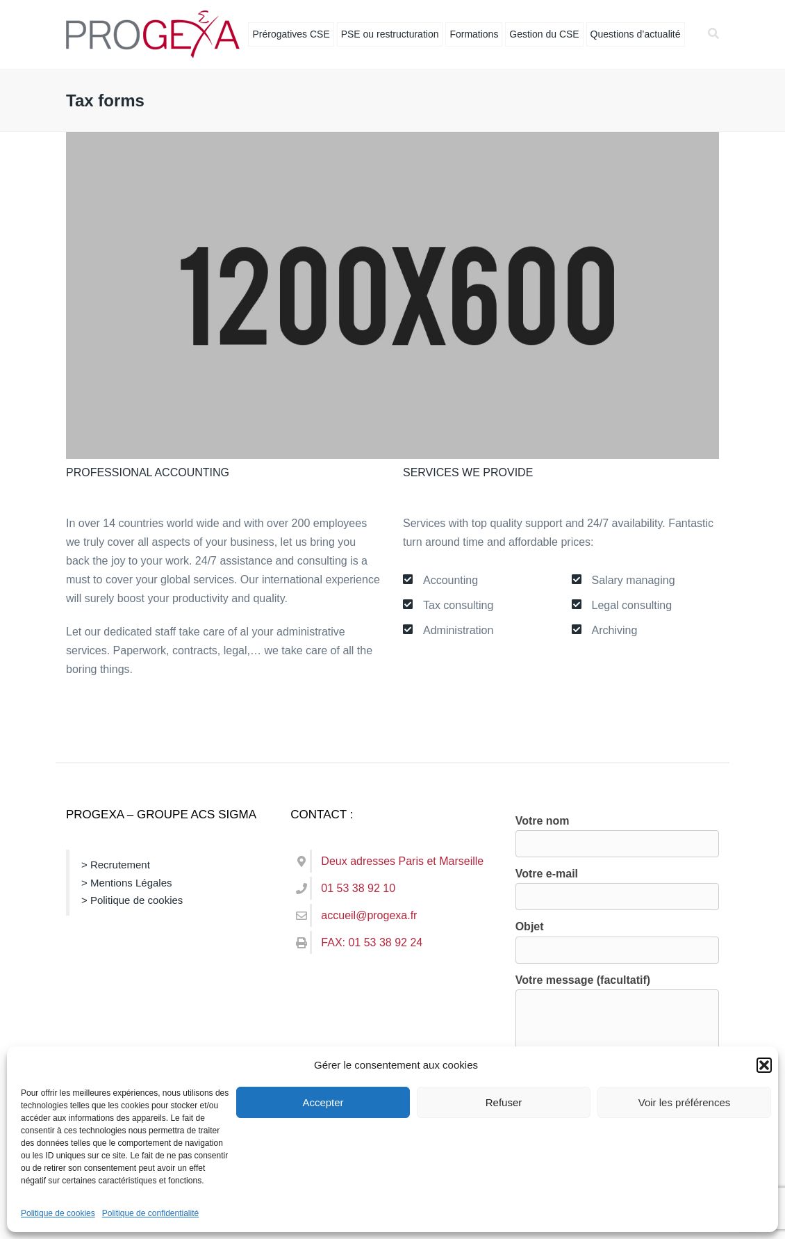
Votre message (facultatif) (617, 1037)
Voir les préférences (684, 1102)
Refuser (504, 1102)
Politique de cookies (58, 1213)
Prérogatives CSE (290, 34)
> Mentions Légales (126, 883)
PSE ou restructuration (390, 34)
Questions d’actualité (635, 34)
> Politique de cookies (132, 900)
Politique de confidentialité (150, 1213)
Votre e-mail (617, 885)
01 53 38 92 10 (358, 888)
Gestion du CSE (544, 34)
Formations (473, 34)
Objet (617, 938)
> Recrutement (115, 864)
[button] (764, 1065)
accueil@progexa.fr (369, 915)
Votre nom (617, 832)
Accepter (322, 1102)
